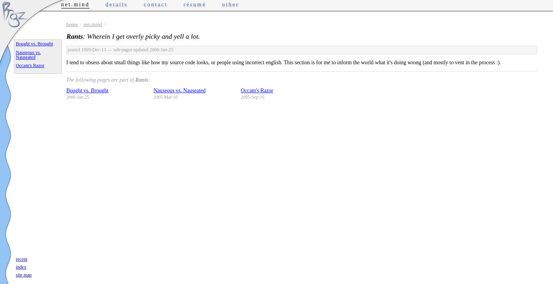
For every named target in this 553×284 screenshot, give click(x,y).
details (116, 4)
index (21, 267)
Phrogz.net (14, 14)
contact (155, 4)
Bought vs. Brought (87, 90)
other (230, 4)
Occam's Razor (257, 90)
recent (21, 259)
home (72, 24)
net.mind (93, 24)
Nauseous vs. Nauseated (180, 90)
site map (24, 275)
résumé (195, 4)
